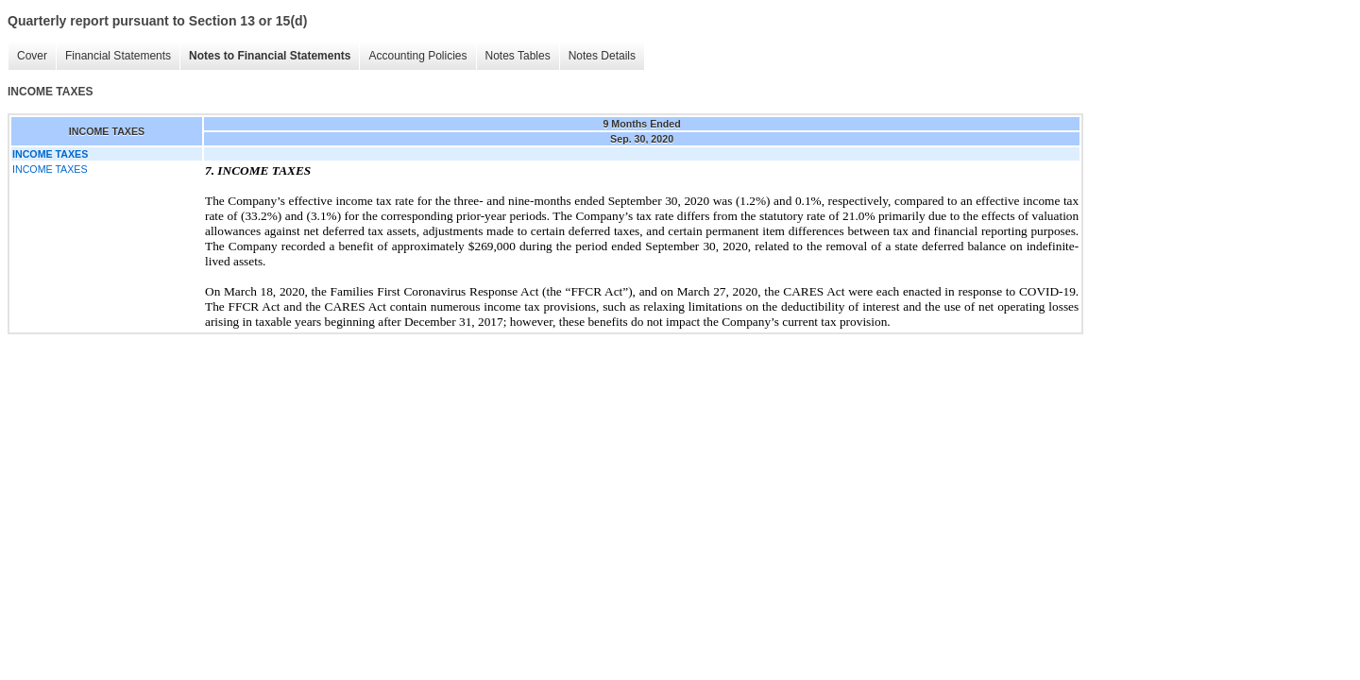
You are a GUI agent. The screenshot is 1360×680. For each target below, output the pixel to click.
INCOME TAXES (50, 169)
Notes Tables (518, 55)
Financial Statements (118, 55)
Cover (32, 55)
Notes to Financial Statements (269, 55)
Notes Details (602, 55)
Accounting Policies (417, 55)
